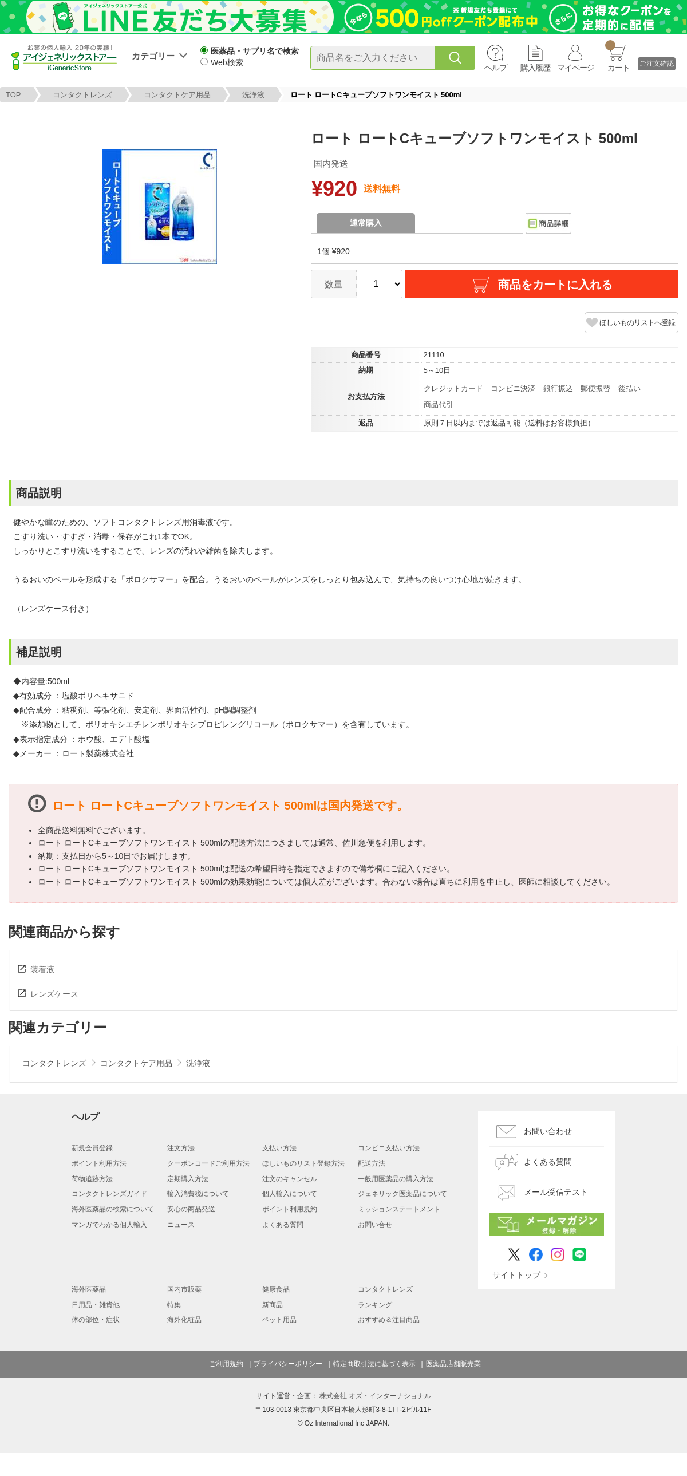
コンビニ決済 (513, 388)
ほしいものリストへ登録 (637, 322)
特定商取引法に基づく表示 (374, 1364)
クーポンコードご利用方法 (208, 1163)
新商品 (272, 1305)
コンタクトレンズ (82, 94)
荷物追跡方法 (92, 1179)
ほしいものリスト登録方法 (303, 1163)
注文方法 (181, 1148)
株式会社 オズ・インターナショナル (375, 1396)
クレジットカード (453, 388)
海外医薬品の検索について (113, 1209)
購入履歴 (535, 67)
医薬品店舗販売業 (453, 1364)
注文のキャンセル (289, 1179)
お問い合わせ (548, 1131)
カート (617, 56)
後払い (629, 388)
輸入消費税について (198, 1194)
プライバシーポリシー (288, 1364)
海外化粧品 (184, 1320)
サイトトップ (516, 1275)
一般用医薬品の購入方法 (395, 1179)
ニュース (181, 1225)
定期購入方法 (187, 1179)
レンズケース (54, 994)
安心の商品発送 (191, 1209)
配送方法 (371, 1163)
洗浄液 (253, 94)
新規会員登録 (92, 1148)
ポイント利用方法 (99, 1163)
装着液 (42, 969)
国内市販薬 (184, 1289)
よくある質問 (282, 1225)
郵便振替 (595, 388)
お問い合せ (375, 1225)
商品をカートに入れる (542, 284)
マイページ (575, 67)
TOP (13, 94)
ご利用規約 (226, 1364)
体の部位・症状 (96, 1320)
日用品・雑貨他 (96, 1305)
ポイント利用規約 (289, 1209)
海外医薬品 (89, 1289)
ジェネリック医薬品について (402, 1194)
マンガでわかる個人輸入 (109, 1225)
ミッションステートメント (399, 1209)
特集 (174, 1305)
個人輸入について (289, 1194)
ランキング (375, 1305)
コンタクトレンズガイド (109, 1194)
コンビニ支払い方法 (389, 1148)
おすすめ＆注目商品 (389, 1320)
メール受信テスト (556, 1192)
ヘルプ (495, 67)
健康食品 (276, 1289)
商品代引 (438, 404)
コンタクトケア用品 (177, 94)
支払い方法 (279, 1148)
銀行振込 (558, 388)
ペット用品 (279, 1320)
